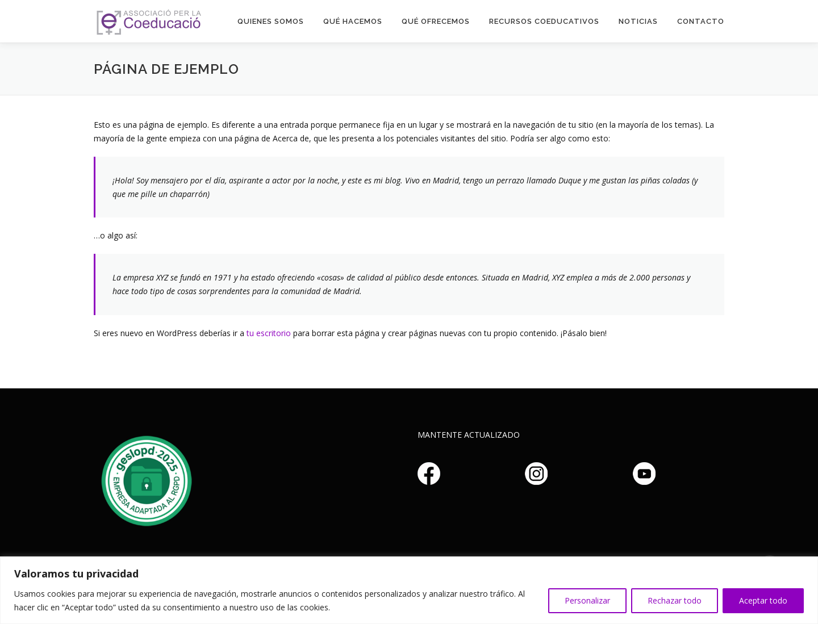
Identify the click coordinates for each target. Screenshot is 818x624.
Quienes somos (270, 21)
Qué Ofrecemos (436, 21)
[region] (409, 590)
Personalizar (587, 600)
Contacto (700, 21)
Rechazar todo (675, 600)
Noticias (638, 21)
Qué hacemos (352, 21)
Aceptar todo (763, 600)
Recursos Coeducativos (544, 21)
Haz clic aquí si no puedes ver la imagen (145, 479)
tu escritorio (269, 333)
